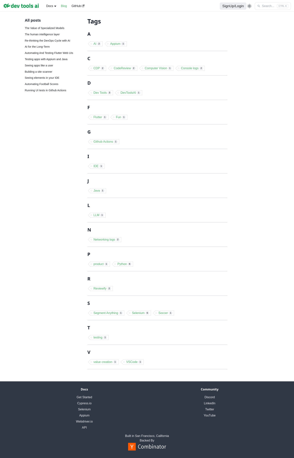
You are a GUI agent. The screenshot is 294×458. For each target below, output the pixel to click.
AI (97, 43)
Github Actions (106, 141)
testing (100, 337)
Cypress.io (84, 403)
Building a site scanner (38, 71)
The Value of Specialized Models (45, 28)
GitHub (78, 6)
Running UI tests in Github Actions (45, 90)
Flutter (100, 117)
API (84, 427)
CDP (99, 68)
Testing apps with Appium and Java (46, 59)
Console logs (192, 68)
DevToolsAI (130, 92)
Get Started (84, 397)
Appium (117, 43)
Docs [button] (49, 6)
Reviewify (102, 288)
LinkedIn (209, 403)
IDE (98, 166)
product (101, 264)
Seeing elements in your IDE (42, 77)
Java (99, 190)
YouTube (210, 415)
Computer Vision (158, 68)
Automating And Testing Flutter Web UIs (49, 52)
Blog (64, 6)
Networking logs (107, 239)
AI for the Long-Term (37, 46)
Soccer (165, 313)
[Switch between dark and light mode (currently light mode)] (249, 6)
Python (124, 264)
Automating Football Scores (41, 84)
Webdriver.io (84, 421)
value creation (105, 362)
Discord (209, 397)
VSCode (134, 362)
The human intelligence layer (42, 34)
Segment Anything (108, 313)
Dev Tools (102, 92)
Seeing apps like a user (39, 65)
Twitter (209, 409)
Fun (121, 117)
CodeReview (125, 68)
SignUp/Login (233, 6)
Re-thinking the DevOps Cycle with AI (47, 40)
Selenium (140, 313)
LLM (99, 215)
